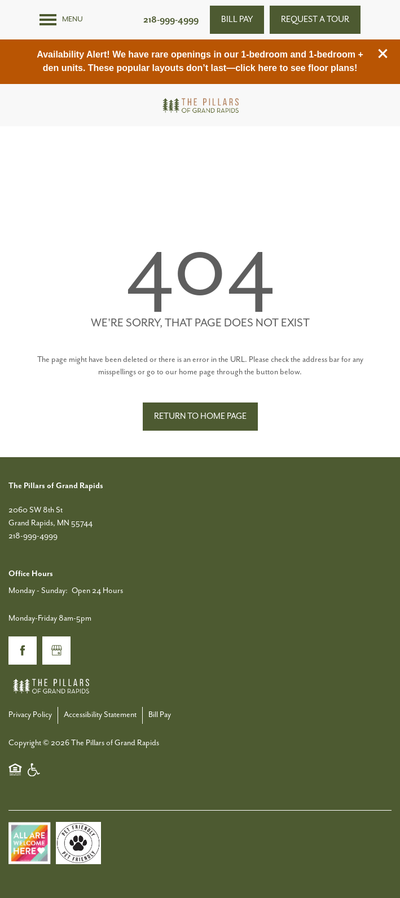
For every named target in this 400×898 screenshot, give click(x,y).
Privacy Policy (30, 714)
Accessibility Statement (100, 714)
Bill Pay (159, 714)
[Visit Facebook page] (22, 650)
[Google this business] (56, 650)
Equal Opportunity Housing (15, 769)
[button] (383, 53)
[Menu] (61, 19)
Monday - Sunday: (38, 590)
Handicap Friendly (34, 769)
